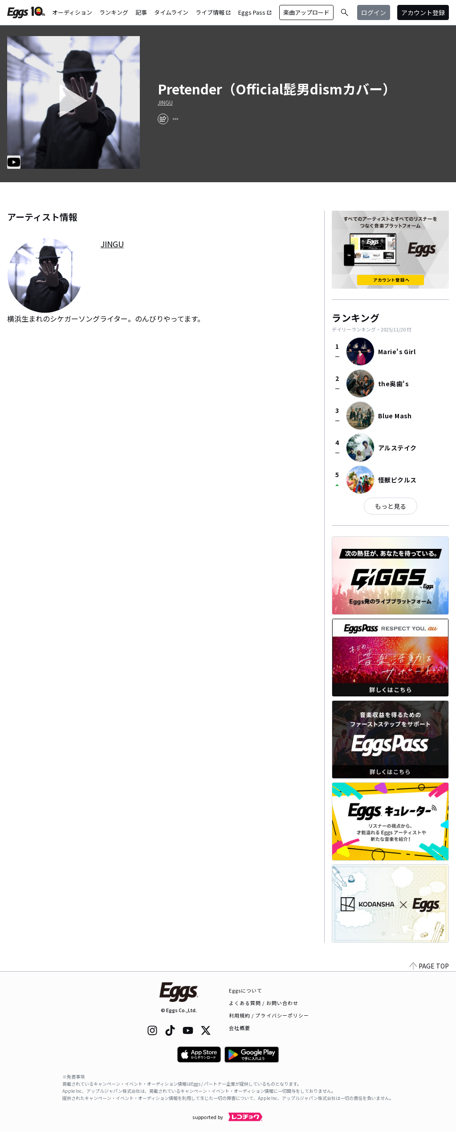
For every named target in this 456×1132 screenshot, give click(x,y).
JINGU (165, 102)
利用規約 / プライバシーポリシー (269, 1015)
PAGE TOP (429, 965)
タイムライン (171, 12)
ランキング (113, 12)
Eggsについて (246, 990)
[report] (175, 119)
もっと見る (390, 506)
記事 (141, 12)
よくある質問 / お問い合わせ (264, 1002)
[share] (163, 119)
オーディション (72, 12)
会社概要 (239, 1027)
